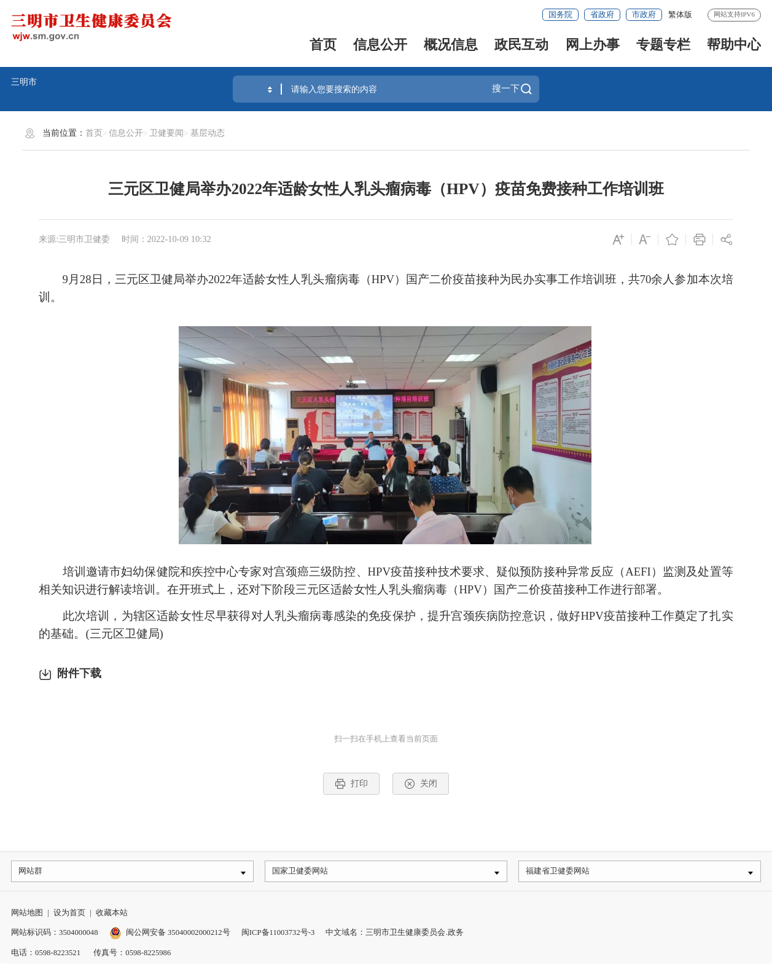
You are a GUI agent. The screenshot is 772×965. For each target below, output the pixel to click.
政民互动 (521, 44)
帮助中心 (734, 44)
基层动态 (207, 133)
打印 (351, 783)
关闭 (420, 783)
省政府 (602, 14)
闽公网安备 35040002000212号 (178, 935)
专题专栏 (663, 44)
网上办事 (593, 44)
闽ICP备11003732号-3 (278, 935)
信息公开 (380, 44)
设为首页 (69, 914)
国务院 (560, 14)
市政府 (644, 14)
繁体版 (680, 14)
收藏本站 (112, 914)
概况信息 (451, 44)
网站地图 (27, 914)
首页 (323, 44)
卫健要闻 (166, 133)
